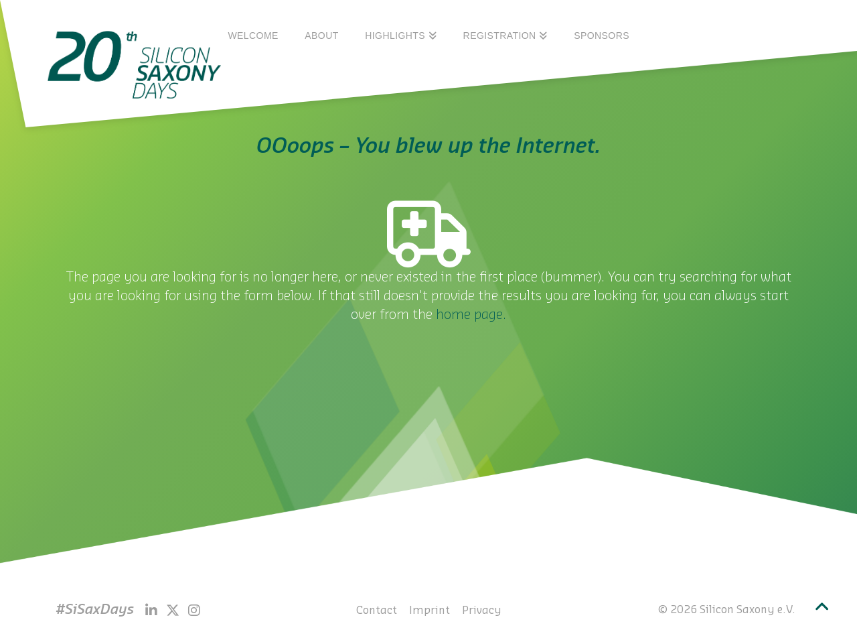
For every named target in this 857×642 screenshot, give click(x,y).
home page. (471, 315)
